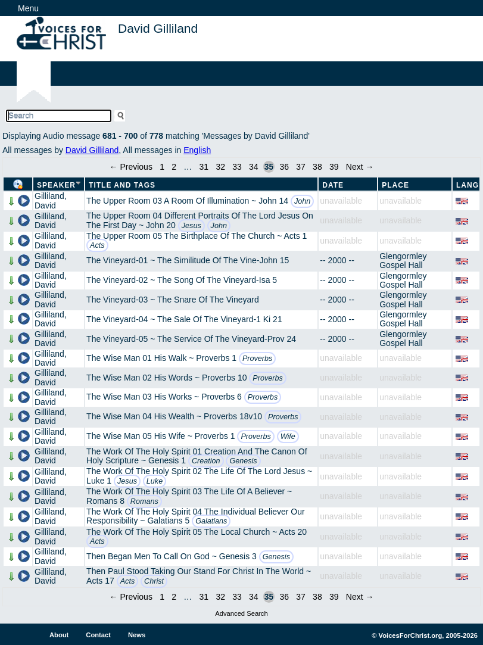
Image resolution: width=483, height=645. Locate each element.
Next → (360, 167)
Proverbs (257, 358)
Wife (288, 436)
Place (395, 185)
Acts (97, 245)
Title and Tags (122, 185)
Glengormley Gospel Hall (402, 260)
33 (237, 167)
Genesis (243, 461)
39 (334, 167)
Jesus (191, 226)
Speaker (56, 185)
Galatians (211, 521)
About (58, 634)
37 (301, 167)
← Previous (131, 167)
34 (253, 167)
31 (204, 167)
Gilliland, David (51, 200)
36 (284, 167)
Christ (154, 581)
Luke (155, 481)
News (136, 634)
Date (333, 185)
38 (317, 167)
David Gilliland (92, 150)
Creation (206, 461)
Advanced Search (241, 613)
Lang (467, 185)
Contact (98, 634)
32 (220, 167)
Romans (144, 501)
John (302, 201)
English (197, 150)
